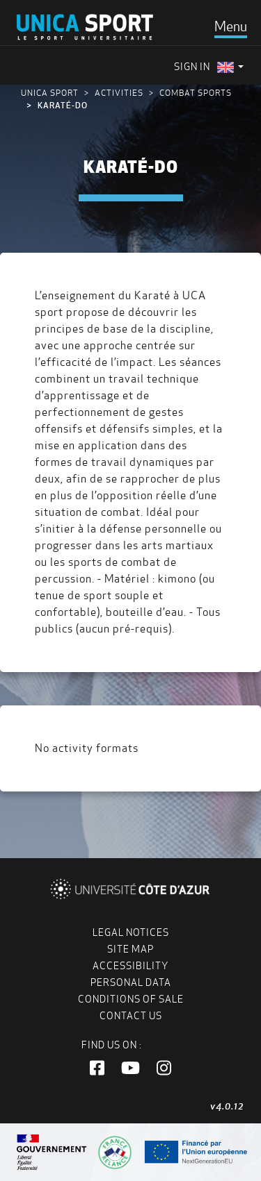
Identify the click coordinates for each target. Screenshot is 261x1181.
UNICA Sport (50, 92)
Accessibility (130, 966)
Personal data (130, 982)
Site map (130, 949)
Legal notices (131, 932)
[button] (97, 1068)
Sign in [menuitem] (192, 66)
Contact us (131, 1016)
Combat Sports (195, 92)
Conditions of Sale (131, 999)
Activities (119, 92)
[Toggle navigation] (230, 26)
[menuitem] (230, 67)
